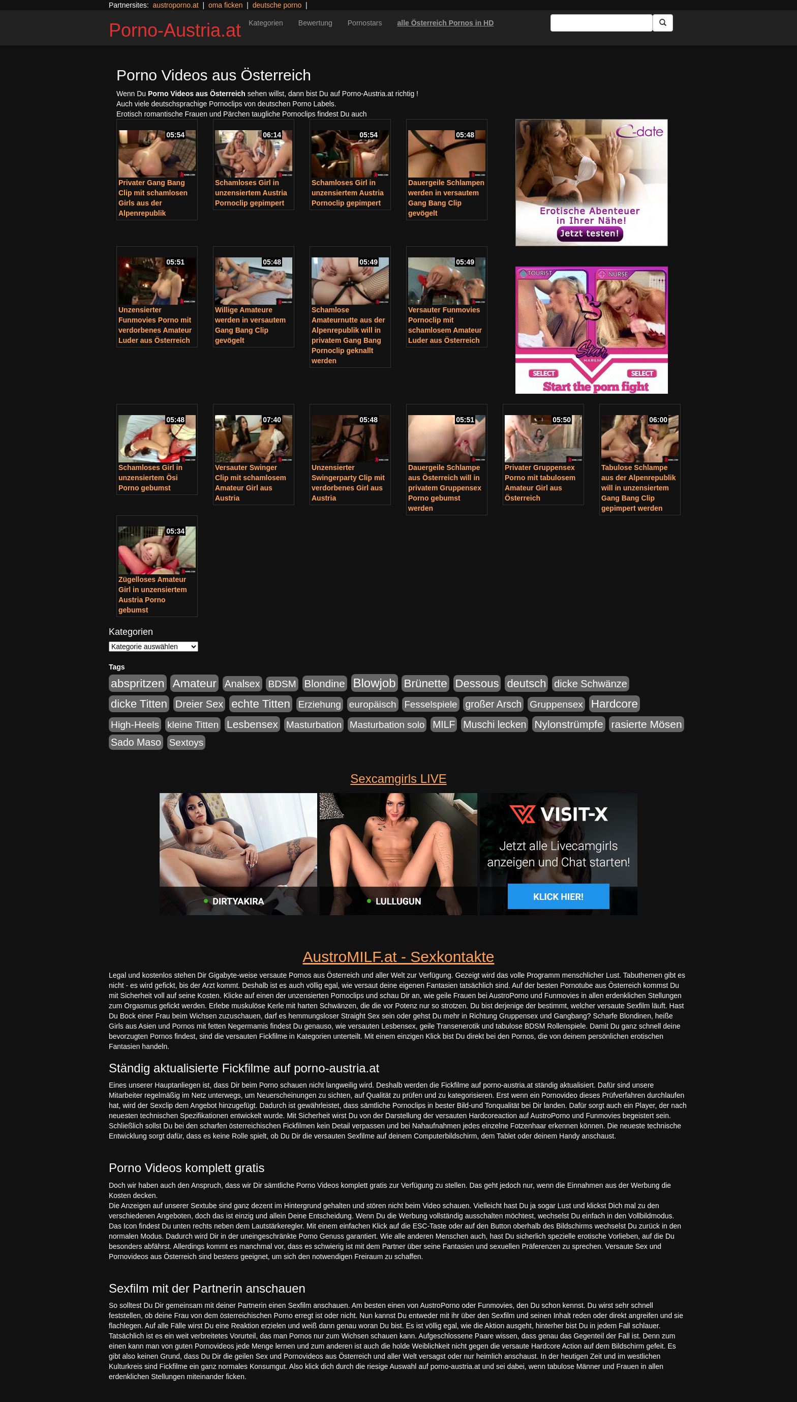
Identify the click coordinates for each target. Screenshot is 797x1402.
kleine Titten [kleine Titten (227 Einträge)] (193, 724)
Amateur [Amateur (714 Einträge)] (194, 683)
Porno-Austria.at (175, 30)
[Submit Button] (663, 23)
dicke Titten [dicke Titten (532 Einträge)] (139, 703)
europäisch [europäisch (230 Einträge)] (372, 704)
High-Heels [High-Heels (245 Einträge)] (135, 724)
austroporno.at (175, 5)
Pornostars (365, 23)
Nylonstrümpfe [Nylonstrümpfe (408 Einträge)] (568, 724)
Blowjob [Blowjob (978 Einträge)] (374, 683)
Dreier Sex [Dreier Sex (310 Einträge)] (199, 704)
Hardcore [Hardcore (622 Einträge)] (614, 703)
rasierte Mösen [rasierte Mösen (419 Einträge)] (646, 724)
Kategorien (266, 23)
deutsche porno (277, 5)
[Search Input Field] (601, 23)
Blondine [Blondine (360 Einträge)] (324, 683)
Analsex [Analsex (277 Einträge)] (242, 683)
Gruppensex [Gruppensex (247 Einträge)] (556, 704)
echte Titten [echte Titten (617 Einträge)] (260, 703)
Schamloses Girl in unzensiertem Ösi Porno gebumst (150, 477)
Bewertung (315, 23)
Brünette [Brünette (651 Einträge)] (425, 683)
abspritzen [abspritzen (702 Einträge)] (138, 683)
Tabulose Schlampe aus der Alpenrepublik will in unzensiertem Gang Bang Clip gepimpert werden (638, 487)
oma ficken (225, 5)
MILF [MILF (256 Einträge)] (444, 724)
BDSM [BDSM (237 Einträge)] (282, 684)
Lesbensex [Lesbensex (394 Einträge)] (252, 724)
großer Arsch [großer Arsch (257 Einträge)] (493, 704)
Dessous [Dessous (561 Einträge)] (477, 683)
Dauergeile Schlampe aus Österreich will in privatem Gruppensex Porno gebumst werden (444, 487)
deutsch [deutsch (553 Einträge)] (526, 683)
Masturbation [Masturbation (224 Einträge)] (314, 724)
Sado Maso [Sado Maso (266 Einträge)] (136, 742)
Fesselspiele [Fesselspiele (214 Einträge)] (430, 704)
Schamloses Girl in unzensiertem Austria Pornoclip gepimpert (251, 193)
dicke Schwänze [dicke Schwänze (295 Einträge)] (590, 683)
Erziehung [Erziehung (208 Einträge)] (319, 704)
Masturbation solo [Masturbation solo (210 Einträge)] (387, 724)
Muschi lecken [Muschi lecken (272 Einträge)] (494, 724)
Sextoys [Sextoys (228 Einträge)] (186, 742)
